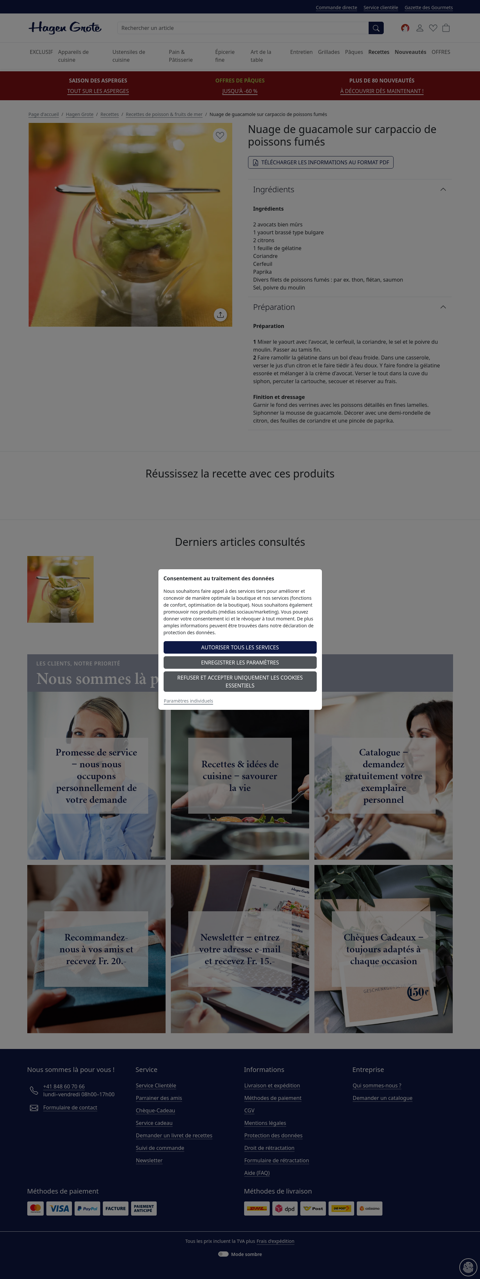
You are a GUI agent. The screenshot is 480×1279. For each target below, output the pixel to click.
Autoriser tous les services (240, 647)
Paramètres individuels (188, 701)
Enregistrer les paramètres (240, 662)
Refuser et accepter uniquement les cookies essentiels (240, 681)
